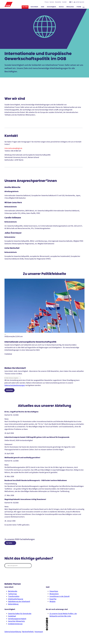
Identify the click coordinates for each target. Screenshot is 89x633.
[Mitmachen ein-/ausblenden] (70, 7)
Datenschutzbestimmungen (14, 385)
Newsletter (58, 2)
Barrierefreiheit (28, 631)
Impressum (39, 631)
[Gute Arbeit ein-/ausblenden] (34, 7)
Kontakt (64, 2)
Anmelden (9, 390)
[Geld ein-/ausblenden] (42, 7)
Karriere (52, 2)
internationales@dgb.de (13, 148)
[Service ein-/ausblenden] (61, 7)
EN (71, 2)
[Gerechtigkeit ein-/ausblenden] (51, 7)
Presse (47, 2)
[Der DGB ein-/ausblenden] (25, 7)
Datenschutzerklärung (12, 631)
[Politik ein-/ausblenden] (79, 7)
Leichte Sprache (79, 2)
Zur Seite (9, 543)
